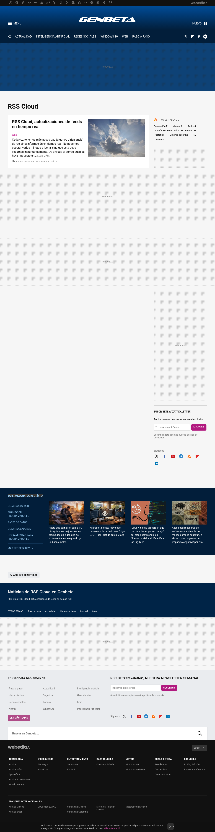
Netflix (12, 708)
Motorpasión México (136, 806)
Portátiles (160, 134)
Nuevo (197, 23)
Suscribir (199, 427)
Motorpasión (132, 764)
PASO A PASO (141, 36)
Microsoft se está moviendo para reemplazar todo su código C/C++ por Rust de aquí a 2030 (107, 531)
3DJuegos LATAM (47, 806)
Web (14, 134)
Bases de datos (17, 522)
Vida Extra (43, 769)
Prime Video (173, 130)
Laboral (84, 611)
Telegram (205, 36)
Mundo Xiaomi (16, 784)
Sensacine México (76, 806)
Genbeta (107, 19)
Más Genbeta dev (19, 548)
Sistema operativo (179, 134)
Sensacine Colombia (77, 811)
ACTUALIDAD (23, 36)
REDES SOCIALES (85, 36)
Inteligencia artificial (88, 688)
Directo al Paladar (106, 764)
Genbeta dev (25, 495)
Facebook (199, 36)
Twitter (186, 36)
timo (94, 611)
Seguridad (48, 695)
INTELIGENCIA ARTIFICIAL (53, 36)
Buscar (200, 733)
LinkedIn (157, 463)
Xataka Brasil (15, 811)
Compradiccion (163, 774)
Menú (18, 23)
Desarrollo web (18, 506)
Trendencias (161, 764)
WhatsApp (49, 708)
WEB (125, 36)
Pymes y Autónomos (194, 769)
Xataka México (16, 806)
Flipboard (192, 36)
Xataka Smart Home (19, 779)
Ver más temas (19, 717)
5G (194, 134)
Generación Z (161, 126)
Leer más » (44, 156)
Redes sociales (68, 611)
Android (192, 126)
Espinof (71, 769)
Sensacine (72, 764)
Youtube (173, 456)
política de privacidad (154, 695)
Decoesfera (161, 769)
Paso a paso (34, 611)
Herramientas (16, 695)
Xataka (12, 764)
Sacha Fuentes (29, 161)
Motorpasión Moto (135, 769)
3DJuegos (43, 764)
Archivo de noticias (25, 575)
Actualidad (50, 611)
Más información (112, 828)
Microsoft (178, 126)
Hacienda (159, 139)
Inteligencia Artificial (88, 708)
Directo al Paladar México (106, 808)
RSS (189, 456)
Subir (197, 747)
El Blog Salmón (192, 764)
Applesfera (14, 774)
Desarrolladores (19, 528)
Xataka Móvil (15, 769)
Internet (189, 130)
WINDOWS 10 (109, 36)
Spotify (158, 130)
